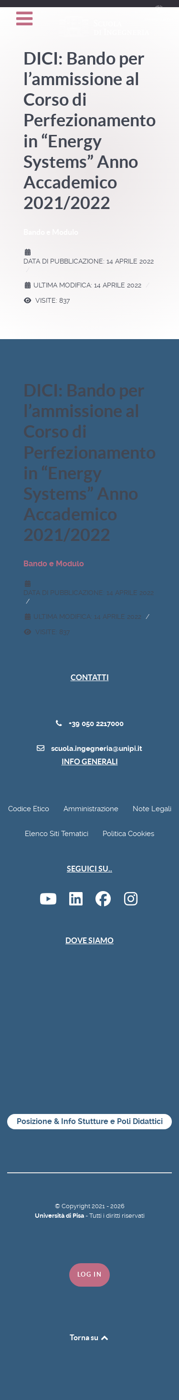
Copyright (77, 1206)
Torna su (90, 1337)
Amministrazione (90, 809)
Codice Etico (28, 809)
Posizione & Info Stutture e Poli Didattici (90, 1121)
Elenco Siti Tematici (56, 833)
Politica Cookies (128, 833)
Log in (89, 1274)
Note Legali (152, 809)
